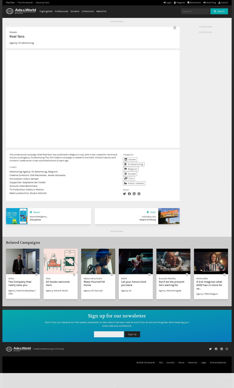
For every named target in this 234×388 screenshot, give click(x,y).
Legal (203, 362)
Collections (88, 11)
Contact (171, 362)
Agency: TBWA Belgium (207, 294)
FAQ (161, 362)
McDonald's (202, 278)
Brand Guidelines (218, 362)
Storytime (35, 219)
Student (75, 11)
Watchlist (101, 11)
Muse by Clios (42, 2)
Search (219, 11)
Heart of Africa (147, 219)
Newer (35, 212)
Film (129, 178)
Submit (223, 2)
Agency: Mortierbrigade (170, 290)
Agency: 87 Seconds (93, 290)
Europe (130, 173)
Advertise (192, 362)
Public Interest (134, 183)
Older (151, 212)
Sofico (11, 278)
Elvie (48, 278)
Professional (61, 11)
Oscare (13, 32)
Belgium (130, 169)
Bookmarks (194, 2)
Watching (209, 2)
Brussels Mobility (167, 278)
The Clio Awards (25, 2)
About (181, 362)
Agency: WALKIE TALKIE (57, 290)
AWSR (124, 278)
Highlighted (46, 11)
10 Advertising (26, 42)
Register (179, 2)
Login (167, 2)
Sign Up (132, 334)
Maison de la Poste (93, 278)
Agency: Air (126, 290)
